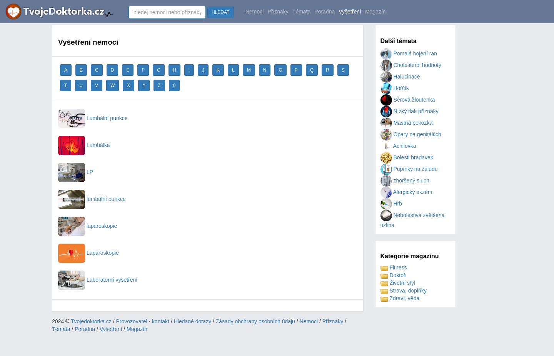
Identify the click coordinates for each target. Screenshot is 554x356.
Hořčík (394, 88)
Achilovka (398, 146)
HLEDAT (220, 12)
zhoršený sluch (404, 180)
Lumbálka (84, 145)
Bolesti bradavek (406, 157)
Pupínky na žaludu (409, 169)
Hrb (391, 204)
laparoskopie (87, 226)
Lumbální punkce (93, 118)
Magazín (375, 11)
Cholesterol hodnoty (410, 65)
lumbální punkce (92, 199)
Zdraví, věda (400, 298)
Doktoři (393, 275)
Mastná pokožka (406, 123)
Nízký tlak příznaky (409, 111)
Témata (301, 11)
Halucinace (400, 77)
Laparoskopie (88, 253)
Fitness (393, 267)
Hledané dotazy (192, 321)
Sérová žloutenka (407, 100)
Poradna (324, 11)
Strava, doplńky (403, 290)
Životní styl (398, 283)
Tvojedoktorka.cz (91, 321)
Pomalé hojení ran (408, 53)
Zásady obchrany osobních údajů (255, 321)
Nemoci (254, 11)
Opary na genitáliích (410, 134)
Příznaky (277, 11)
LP (75, 172)
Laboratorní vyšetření (97, 280)
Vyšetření (350, 11)
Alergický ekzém (406, 192)
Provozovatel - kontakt (143, 321)
